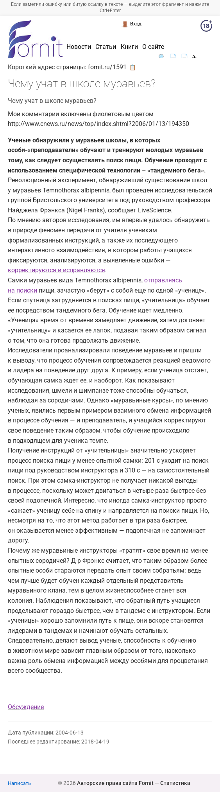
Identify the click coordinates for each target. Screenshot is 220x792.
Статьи (105, 47)
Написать (19, 783)
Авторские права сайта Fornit (115, 783)
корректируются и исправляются (56, 270)
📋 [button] (132, 67)
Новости (78, 47)
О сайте (153, 47)
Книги (129, 47)
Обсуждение (26, 707)
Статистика (175, 783)
